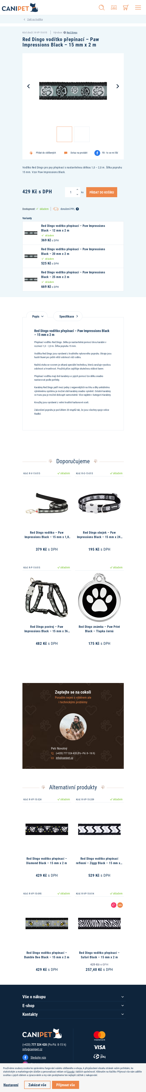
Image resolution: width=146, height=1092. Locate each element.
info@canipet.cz (64, 758)
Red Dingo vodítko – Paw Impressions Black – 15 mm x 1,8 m (47, 536)
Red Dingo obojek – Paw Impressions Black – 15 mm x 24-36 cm (99, 536)
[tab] (37, 314)
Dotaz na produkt (79, 152)
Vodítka (39, 19)
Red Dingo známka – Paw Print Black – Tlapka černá (99, 629)
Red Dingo (72, 32)
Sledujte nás (38, 1057)
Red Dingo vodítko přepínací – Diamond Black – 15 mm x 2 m (46, 860)
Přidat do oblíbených (46, 152)
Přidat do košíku (101, 192)
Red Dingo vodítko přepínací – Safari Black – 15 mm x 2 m (99, 955)
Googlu (70, 1071)
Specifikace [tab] (67, 316)
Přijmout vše (65, 1084)
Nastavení (10, 1084)
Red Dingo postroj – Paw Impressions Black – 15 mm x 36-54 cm (46, 631)
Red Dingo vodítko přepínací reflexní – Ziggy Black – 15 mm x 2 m (99, 862)
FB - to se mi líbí (110, 152)
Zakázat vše (37, 1084)
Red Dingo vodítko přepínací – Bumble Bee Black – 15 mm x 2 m (46, 955)
